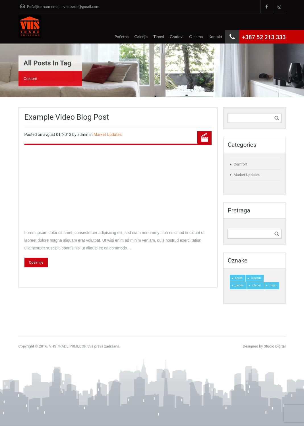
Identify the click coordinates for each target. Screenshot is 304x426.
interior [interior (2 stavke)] (256, 285)
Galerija (141, 36)
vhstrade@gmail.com (81, 6)
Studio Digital (275, 346)
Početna (122, 36)
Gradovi (176, 36)
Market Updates (108, 134)
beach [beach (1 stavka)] (239, 278)
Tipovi (158, 36)
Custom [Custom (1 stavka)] (256, 278)
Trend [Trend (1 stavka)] (273, 285)
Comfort (240, 164)
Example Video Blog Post (66, 117)
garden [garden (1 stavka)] (239, 285)
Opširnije (36, 262)
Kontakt (215, 36)
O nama (196, 36)
